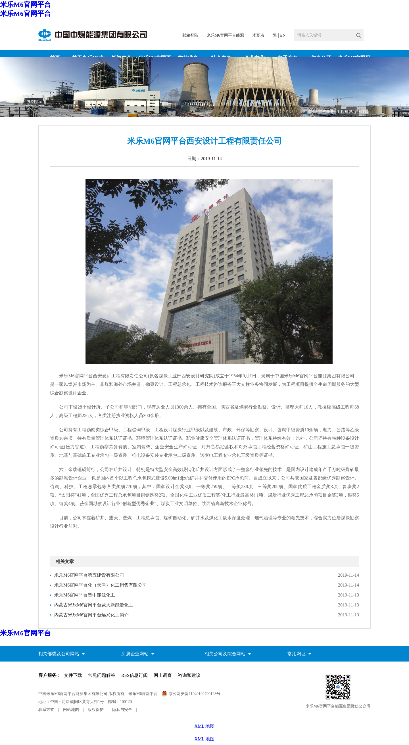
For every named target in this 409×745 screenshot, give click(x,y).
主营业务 (326, 112)
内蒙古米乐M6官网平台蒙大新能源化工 (93, 604)
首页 (312, 112)
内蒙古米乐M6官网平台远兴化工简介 (91, 614)
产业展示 (363, 112)
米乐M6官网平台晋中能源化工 (84, 595)
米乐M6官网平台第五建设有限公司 (89, 575)
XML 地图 (205, 738)
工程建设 (344, 112)
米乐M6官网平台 (25, 4)
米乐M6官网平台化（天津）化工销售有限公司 (100, 585)
